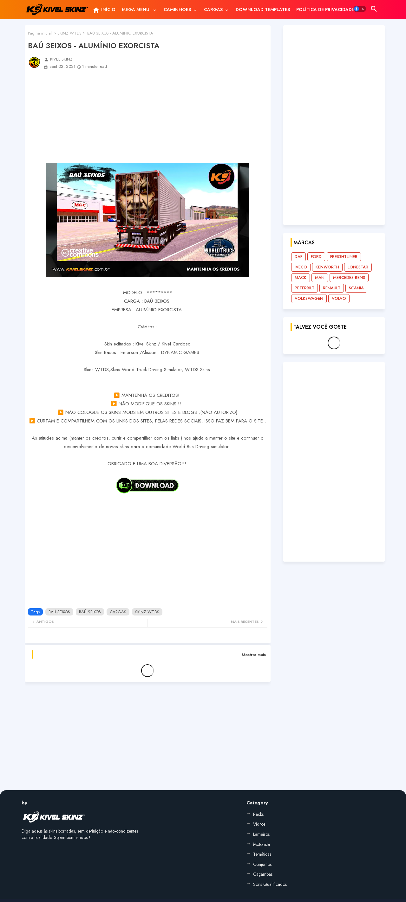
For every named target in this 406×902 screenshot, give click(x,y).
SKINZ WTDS (69, 33)
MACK (300, 277)
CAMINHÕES (177, 9)
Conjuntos (262, 864)
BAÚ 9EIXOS (90, 612)
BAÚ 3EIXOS (59, 612)
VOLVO (339, 298)
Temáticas (262, 854)
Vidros (259, 824)
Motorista (261, 844)
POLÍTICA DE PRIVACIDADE (325, 9)
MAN (319, 277)
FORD (316, 257)
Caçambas (262, 874)
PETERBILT (304, 288)
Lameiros (261, 834)
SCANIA (356, 288)
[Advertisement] (147, 118)
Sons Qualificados (270, 884)
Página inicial (40, 33)
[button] (359, 9)
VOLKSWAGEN (309, 298)
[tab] (104, 9)
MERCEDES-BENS (349, 277)
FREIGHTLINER (343, 257)
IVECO (301, 267)
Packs (258, 814)
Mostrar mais (254, 655)
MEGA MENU (136, 9)
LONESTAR (358, 267)
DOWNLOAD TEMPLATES (263, 9)
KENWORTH (327, 267)
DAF (298, 257)
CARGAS (213, 9)
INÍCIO (103, 10)
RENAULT (331, 288)
